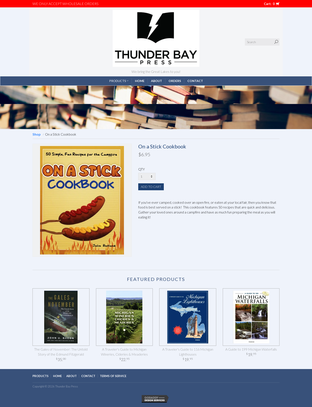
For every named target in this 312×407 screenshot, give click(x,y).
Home (140, 81)
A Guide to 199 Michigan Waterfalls (251, 349)
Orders (175, 81)
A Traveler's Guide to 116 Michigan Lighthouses (187, 351)
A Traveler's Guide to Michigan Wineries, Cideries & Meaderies (124, 351)
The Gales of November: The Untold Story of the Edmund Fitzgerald (61, 351)
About (156, 81)
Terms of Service (113, 376)
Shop (36, 134)
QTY (141, 169)
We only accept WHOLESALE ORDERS (65, 4)
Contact (195, 81)
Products (118, 81)
